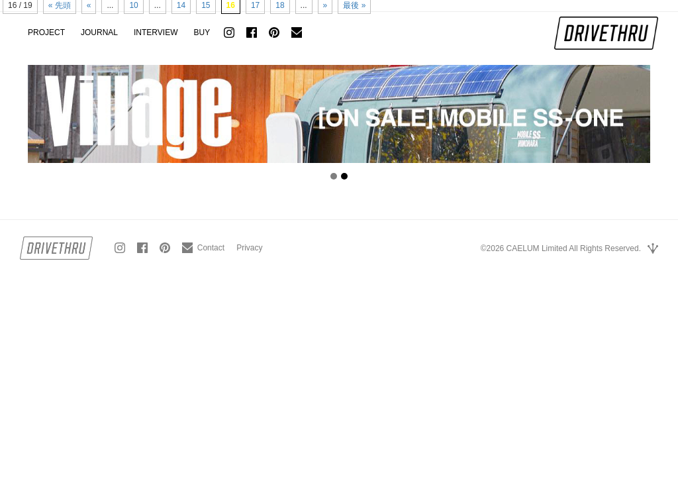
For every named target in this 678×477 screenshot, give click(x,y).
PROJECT (46, 32)
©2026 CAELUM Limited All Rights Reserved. (561, 248)
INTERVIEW (155, 32)
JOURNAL (99, 32)
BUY (201, 32)
